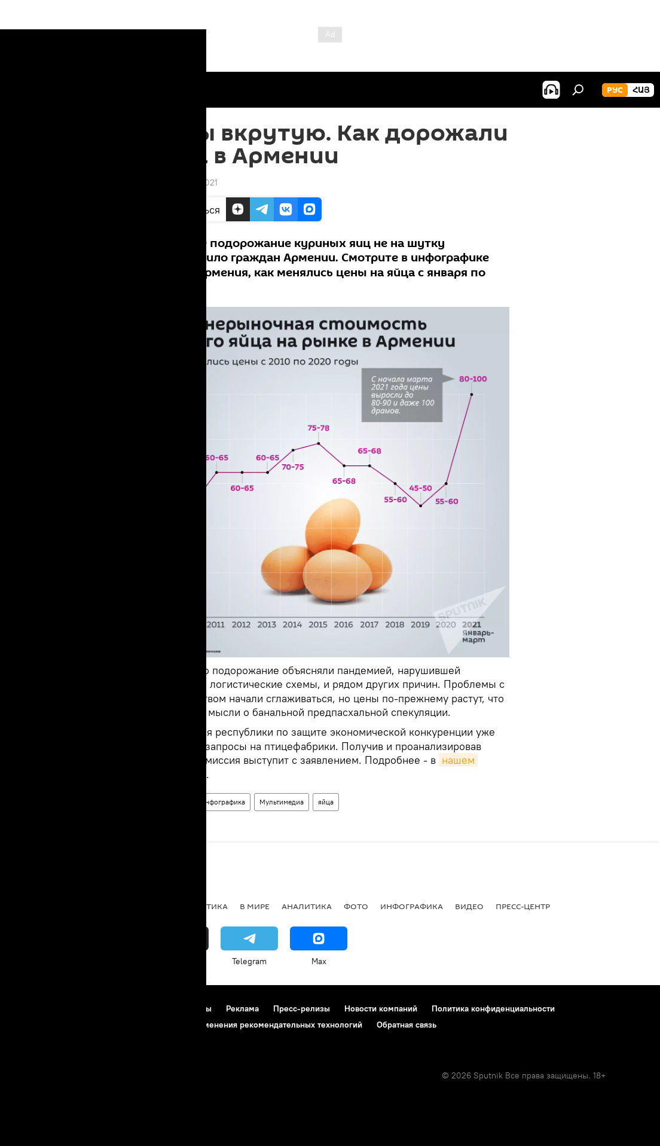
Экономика (143, 906)
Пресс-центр (523, 906)
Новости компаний (380, 1008)
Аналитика (307, 906)
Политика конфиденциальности (493, 1008)
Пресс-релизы (301, 1008)
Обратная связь (406, 1024)
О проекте (33, 1008)
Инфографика (222, 801)
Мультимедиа (281, 801)
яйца (326, 801)
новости (33, 906)
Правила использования (114, 1008)
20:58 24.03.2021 (184, 182)
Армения (170, 801)
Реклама (242, 1008)
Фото (356, 906)
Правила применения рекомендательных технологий (258, 1024)
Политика (205, 906)
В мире (255, 906)
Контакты (193, 1008)
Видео (469, 906)
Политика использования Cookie (76, 1024)
